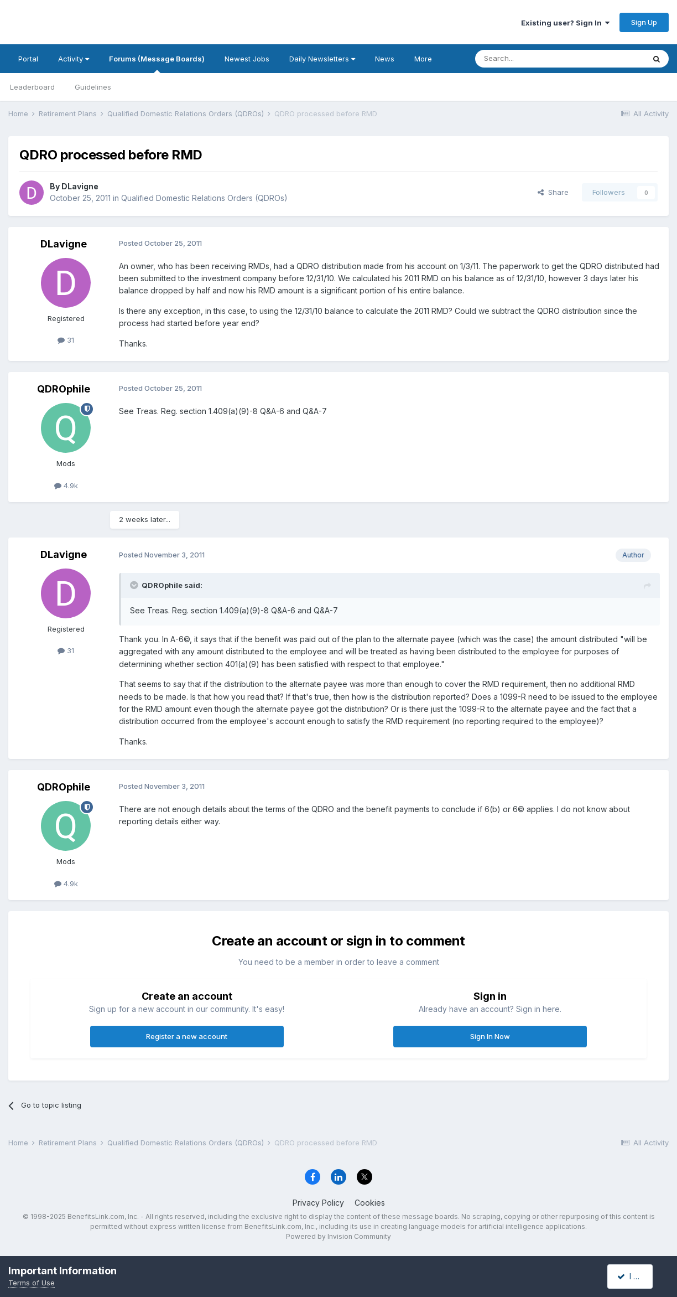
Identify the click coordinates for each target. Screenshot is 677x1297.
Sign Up (644, 22)
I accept (636, 1276)
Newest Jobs (247, 58)
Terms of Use (31, 1282)
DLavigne (79, 186)
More (423, 58)
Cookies (370, 1202)
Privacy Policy (318, 1202)
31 (66, 339)
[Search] (531, 59)
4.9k (66, 485)
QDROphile (63, 389)
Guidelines (93, 86)
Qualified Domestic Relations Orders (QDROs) (204, 198)
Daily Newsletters (322, 58)
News (384, 58)
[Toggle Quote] (135, 585)
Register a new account (186, 1036)
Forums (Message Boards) (157, 63)
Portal (28, 58)
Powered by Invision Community (338, 1236)
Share (553, 192)
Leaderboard (32, 86)
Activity (73, 58)
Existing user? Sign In (565, 22)
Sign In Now (490, 1036)
